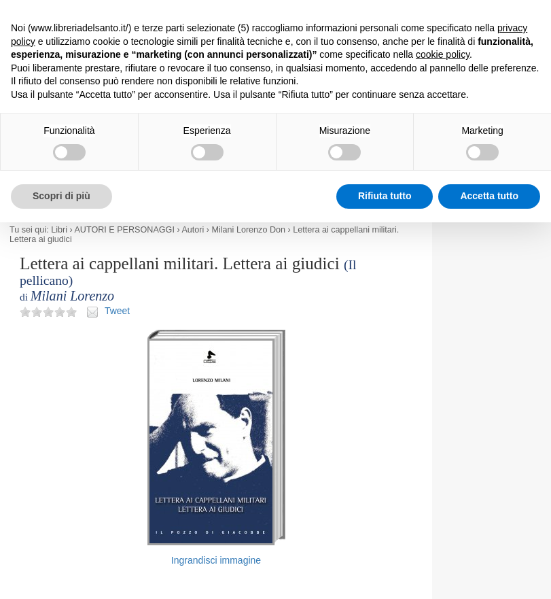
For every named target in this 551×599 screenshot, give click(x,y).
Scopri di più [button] (61, 195)
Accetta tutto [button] (489, 195)
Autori (192, 230)
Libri (59, 230)
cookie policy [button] (442, 54)
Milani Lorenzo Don (249, 230)
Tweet (117, 310)
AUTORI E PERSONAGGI (124, 230)
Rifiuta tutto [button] (385, 195)
